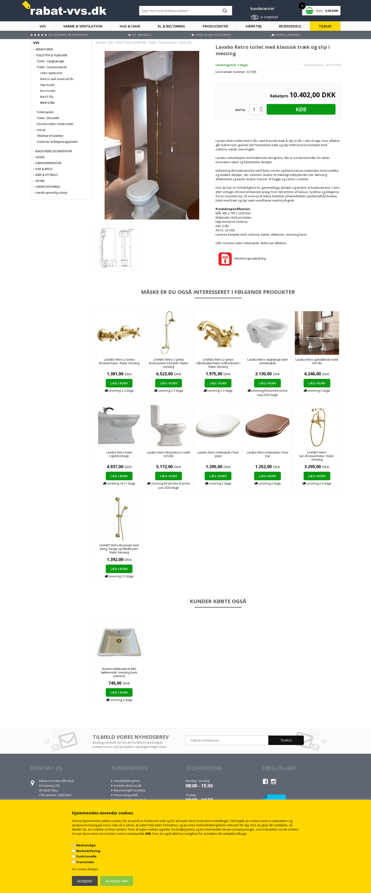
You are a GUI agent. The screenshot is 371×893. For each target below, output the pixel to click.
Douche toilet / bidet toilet (55, 124)
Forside (101, 42)
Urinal (41, 130)
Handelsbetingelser (127, 781)
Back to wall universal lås (56, 79)
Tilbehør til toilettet (50, 136)
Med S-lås (47, 103)
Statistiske (85, 862)
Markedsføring (88, 851)
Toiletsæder (45, 112)
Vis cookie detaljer (85, 869)
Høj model (47, 85)
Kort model (47, 91)
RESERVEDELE (290, 26)
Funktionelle (86, 856)
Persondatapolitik (126, 795)
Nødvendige (86, 845)
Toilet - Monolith (48, 118)
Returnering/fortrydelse (129, 790)
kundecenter (263, 8)
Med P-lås (46, 97)
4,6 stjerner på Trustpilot (68, 34)
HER (148, 833)
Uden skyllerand (51, 73)
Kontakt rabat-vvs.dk (127, 786)
